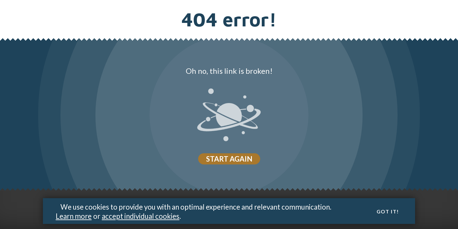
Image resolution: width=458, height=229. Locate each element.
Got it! (388, 212)
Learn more (74, 216)
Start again (229, 159)
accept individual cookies (140, 216)
